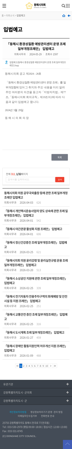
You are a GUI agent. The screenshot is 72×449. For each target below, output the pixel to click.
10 (46, 366)
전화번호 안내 (47, 415)
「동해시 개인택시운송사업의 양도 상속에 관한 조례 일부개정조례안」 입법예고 (36, 213)
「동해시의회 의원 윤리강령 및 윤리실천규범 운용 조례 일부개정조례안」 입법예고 (36, 262)
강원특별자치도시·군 (15, 401)
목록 (60, 157)
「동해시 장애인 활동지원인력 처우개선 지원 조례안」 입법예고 (35, 348)
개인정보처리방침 (17, 412)
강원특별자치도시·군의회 (17, 392)
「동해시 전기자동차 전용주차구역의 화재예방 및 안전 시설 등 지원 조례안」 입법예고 (35, 298)
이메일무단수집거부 (27, 415)
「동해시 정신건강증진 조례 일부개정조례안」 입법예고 (35, 244)
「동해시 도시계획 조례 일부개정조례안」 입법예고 (34, 332)
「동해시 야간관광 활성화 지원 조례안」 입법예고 (33, 229)
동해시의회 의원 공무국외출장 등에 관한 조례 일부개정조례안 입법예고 (36, 195)
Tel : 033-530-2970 (12, 427)
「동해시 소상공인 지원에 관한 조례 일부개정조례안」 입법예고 (35, 280)
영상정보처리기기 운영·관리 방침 (46, 412)
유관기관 (8, 384)
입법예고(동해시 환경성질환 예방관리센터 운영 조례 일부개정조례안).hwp (38, 64)
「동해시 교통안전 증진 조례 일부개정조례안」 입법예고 (35, 316)
